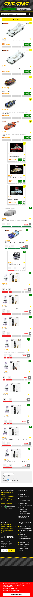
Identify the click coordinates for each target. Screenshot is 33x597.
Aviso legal (4, 502)
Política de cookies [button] (10, 589)
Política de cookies (6, 503)
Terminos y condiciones (7, 496)
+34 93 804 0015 (24, 496)
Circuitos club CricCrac (7, 528)
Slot (9, 9)
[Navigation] (29, 14)
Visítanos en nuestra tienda (8, 526)
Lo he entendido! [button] (16, 594)
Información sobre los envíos (7, 493)
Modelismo (23, 9)
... (13, 478)
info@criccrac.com (25, 500)
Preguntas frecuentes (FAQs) (7, 531)
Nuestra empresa (6, 524)
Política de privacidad (7, 500)
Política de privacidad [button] (11, 591)
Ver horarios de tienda (26, 505)
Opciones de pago (6, 498)
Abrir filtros (16, 19)
